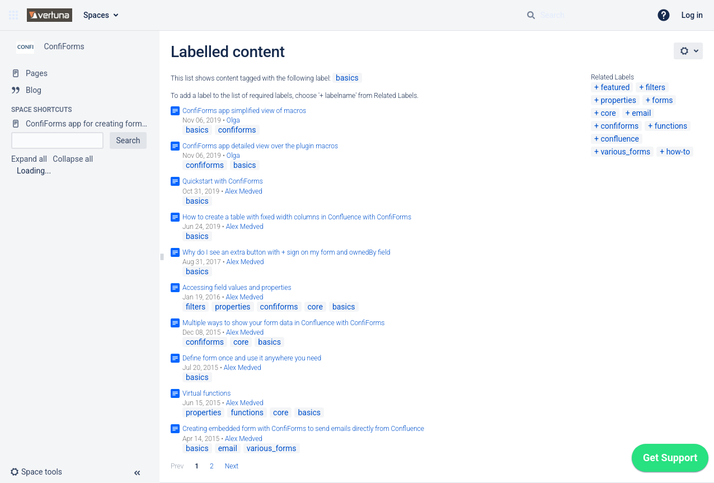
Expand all (29, 158)
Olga (233, 120)
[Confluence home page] (49, 15)
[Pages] (80, 73)
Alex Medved (243, 191)
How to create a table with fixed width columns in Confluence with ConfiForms (296, 217)
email (641, 113)
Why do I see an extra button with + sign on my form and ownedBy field (286, 252)
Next (231, 466)
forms (662, 100)
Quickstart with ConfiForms (222, 181)
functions (671, 125)
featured (615, 87)
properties (618, 100)
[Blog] (80, 90)
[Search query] (584, 15)
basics (347, 77)
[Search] (531, 15)
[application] (670, 460)
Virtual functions (206, 393)
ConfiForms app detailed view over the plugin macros (260, 146)
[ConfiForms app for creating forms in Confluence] (80, 123)
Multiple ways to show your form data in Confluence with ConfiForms (283, 323)
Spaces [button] (96, 15)
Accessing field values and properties (237, 288)
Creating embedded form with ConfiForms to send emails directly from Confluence (303, 429)
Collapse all (73, 158)
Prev (177, 466)
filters (655, 87)
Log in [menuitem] (692, 15)
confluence (619, 138)
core (608, 113)
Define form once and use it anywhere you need (251, 358)
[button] (13, 15)
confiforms (619, 125)
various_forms (625, 151)
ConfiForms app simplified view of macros (244, 111)
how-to (678, 151)
